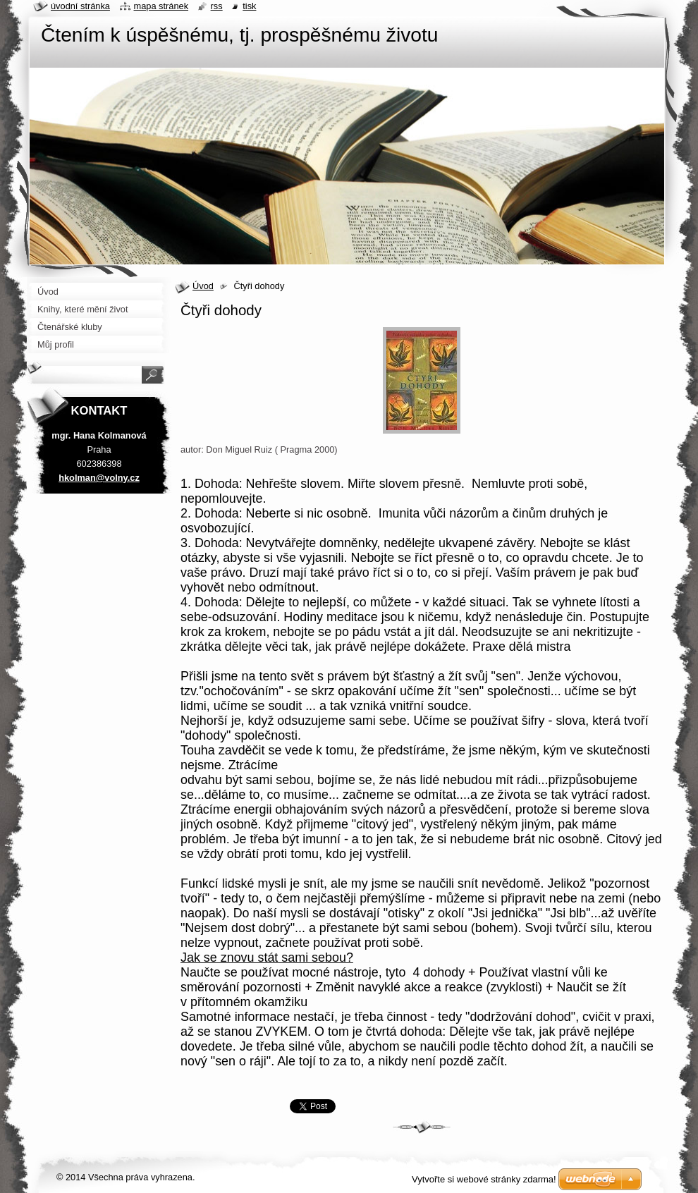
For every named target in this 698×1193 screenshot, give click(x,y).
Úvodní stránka (80, 6)
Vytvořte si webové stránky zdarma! (484, 1179)
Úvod (203, 286)
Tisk (249, 6)
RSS (217, 6)
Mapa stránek (161, 6)
